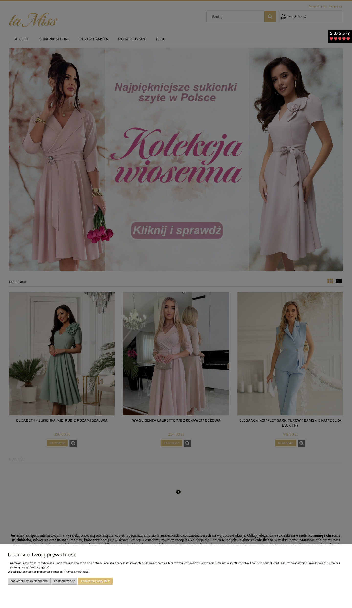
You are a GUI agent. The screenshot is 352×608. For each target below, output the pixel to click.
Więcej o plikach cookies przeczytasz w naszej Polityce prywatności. (48, 571)
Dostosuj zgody (64, 581)
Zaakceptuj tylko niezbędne (29, 581)
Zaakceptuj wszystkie (95, 581)
